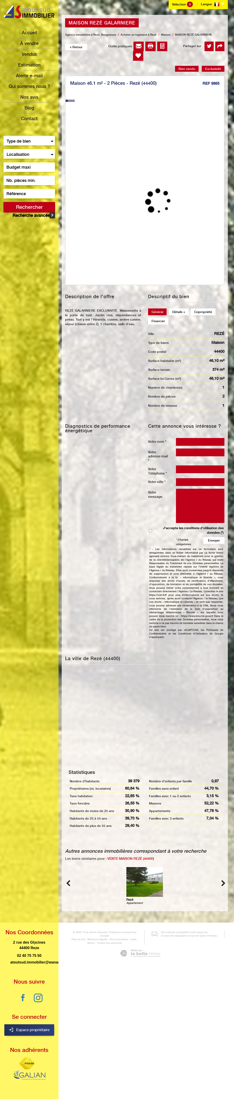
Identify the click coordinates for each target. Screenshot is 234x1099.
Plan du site (72, 1073)
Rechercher (29, 207)
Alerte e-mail (29, 75)
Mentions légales (92, 1073)
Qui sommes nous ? (29, 86)
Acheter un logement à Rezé (139, 34)
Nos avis (29, 97)
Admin (136, 1073)
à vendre (29, 43)
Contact (29, 118)
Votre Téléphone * (157, 471)
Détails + (178, 312)
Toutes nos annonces (103, 1076)
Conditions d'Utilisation (193, 633)
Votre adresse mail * (158, 456)
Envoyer (214, 540)
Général (157, 312)
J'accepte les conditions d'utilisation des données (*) (193, 530)
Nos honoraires (113, 1073)
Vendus (29, 54)
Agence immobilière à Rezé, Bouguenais (90, 34)
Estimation (29, 65)
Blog (29, 108)
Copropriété (203, 312)
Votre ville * (157, 482)
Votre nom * (157, 441)
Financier (158, 321)
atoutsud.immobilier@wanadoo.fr (39, 962)
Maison (165, 34)
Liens (127, 1073)
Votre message (155, 494)
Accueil (29, 32)
